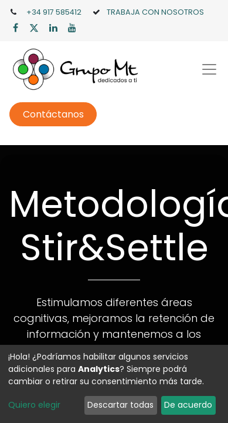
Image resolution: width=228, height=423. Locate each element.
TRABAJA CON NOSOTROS (155, 12)
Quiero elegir (34, 405)
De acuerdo (188, 405)
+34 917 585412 (53, 12)
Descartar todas (120, 405)
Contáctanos (53, 114)
